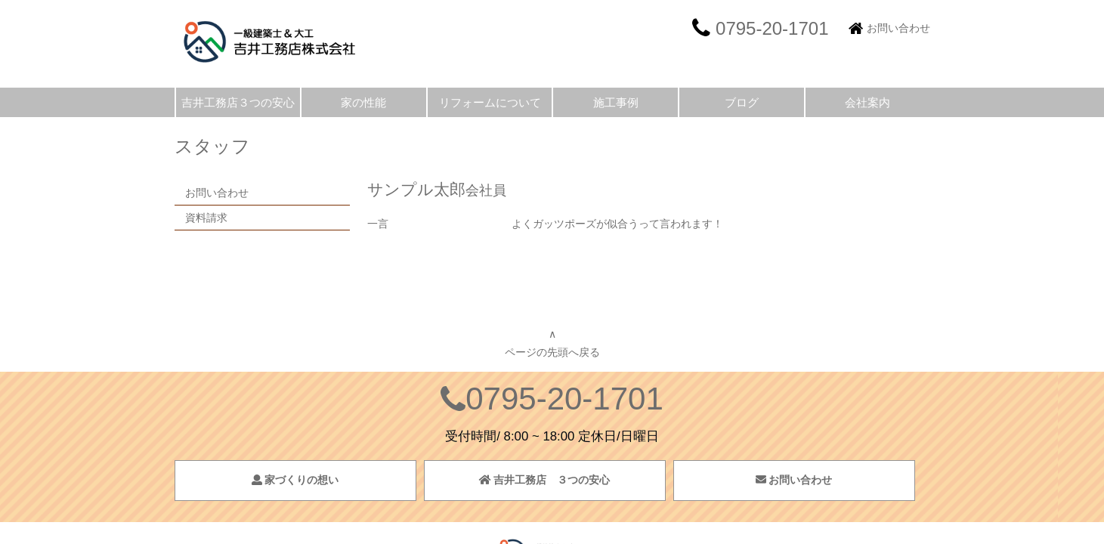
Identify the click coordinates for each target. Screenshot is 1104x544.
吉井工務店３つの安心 (238, 102)
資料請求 (206, 218)
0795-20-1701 (564, 398)
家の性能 (363, 102)
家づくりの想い (295, 480)
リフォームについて (490, 102)
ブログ (742, 102)
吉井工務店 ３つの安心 (545, 480)
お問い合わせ (898, 28)
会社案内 (867, 102)
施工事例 (616, 102)
